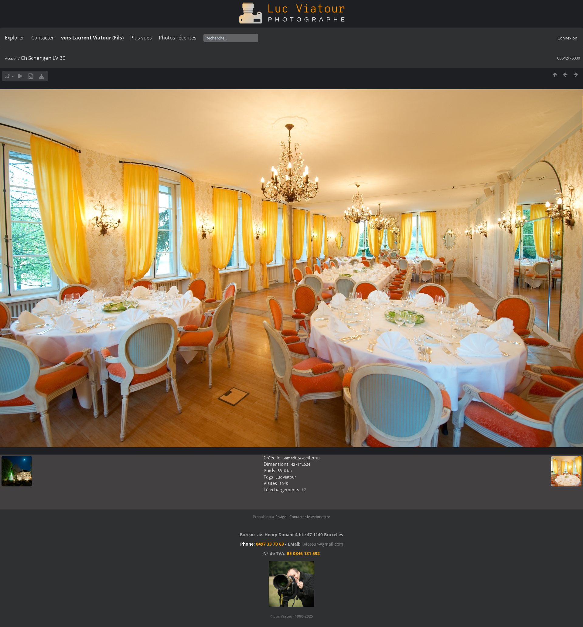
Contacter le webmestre (309, 516)
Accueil (11, 58)
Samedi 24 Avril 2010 (301, 458)
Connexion (567, 38)
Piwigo (280, 516)
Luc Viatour (285, 477)
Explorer (14, 37)
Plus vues (141, 37)
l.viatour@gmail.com (322, 544)
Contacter (42, 37)
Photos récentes (177, 37)
